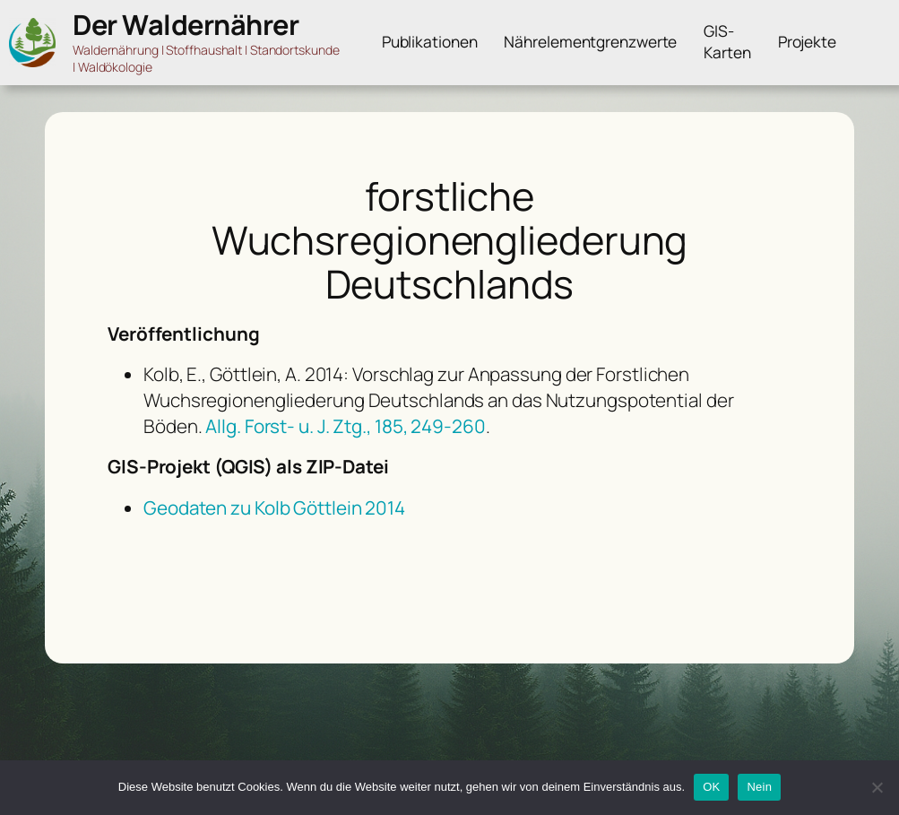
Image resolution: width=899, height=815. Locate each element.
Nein (759, 786)
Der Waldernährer (185, 24)
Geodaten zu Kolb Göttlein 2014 (274, 507)
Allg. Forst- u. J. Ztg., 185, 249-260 (345, 425)
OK (711, 786)
